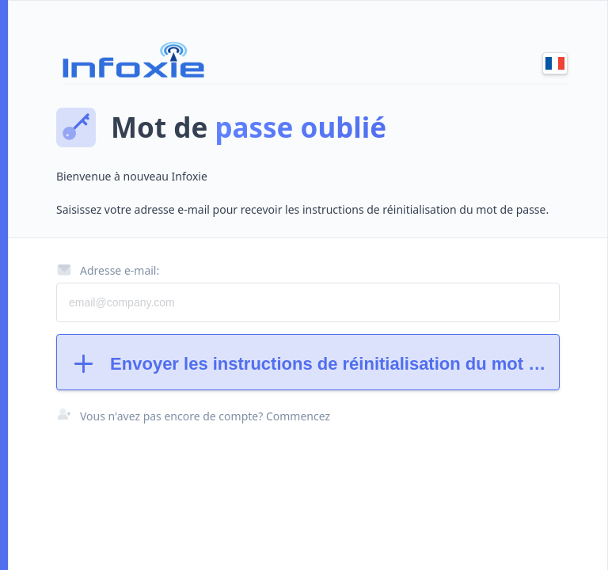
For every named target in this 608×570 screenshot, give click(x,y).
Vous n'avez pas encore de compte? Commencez (205, 416)
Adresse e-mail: (107, 270)
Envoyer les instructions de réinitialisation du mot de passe (315, 364)
